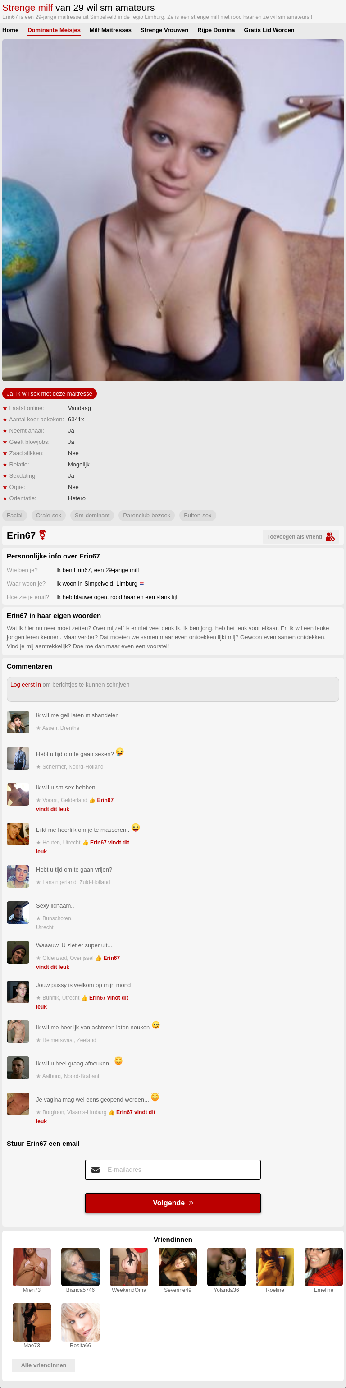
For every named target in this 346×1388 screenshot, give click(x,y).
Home (10, 30)
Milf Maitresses (111, 30)
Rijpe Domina (216, 30)
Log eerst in (25, 684)
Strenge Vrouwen (164, 30)
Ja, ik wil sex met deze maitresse (49, 393)
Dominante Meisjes (54, 30)
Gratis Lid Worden (269, 30)
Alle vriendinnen (43, 1365)
